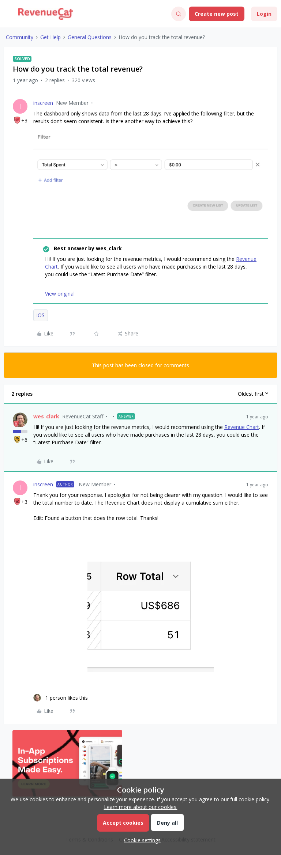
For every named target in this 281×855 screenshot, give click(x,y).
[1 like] (60, 698)
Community (19, 37)
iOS (41, 315)
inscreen (43, 102)
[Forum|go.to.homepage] (45, 14)
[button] (8, 15)
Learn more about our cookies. (140, 806)
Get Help (50, 37)
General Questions (90, 37)
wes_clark (46, 416)
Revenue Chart (241, 426)
